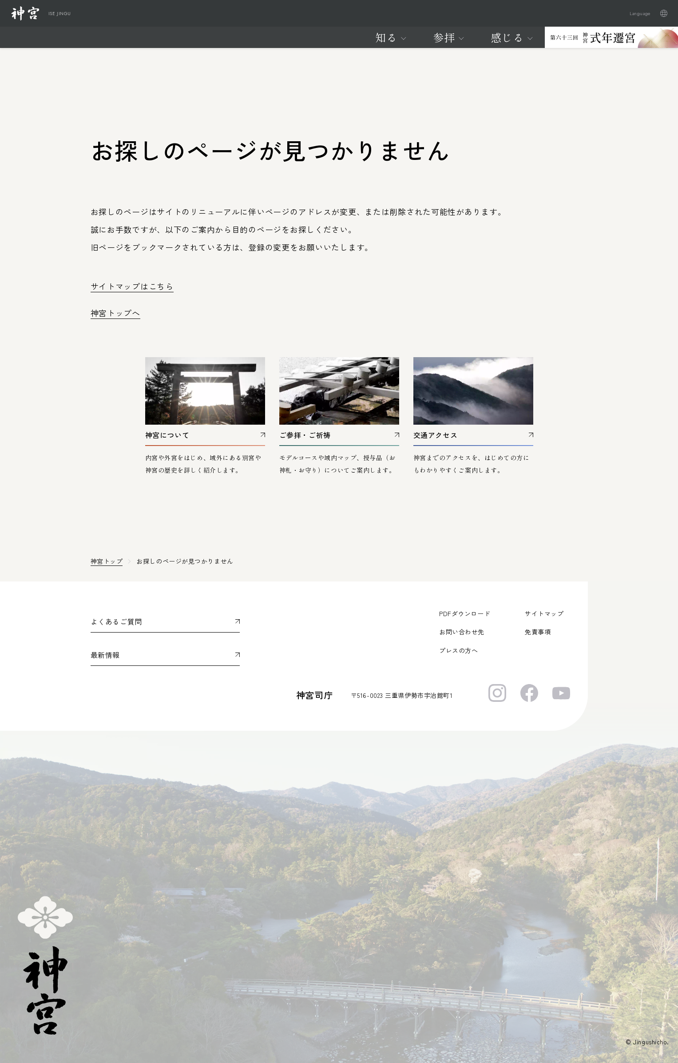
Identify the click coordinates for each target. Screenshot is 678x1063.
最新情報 (105, 654)
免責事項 (538, 631)
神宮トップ (107, 561)
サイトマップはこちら (132, 286)
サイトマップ (544, 613)
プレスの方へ (458, 650)
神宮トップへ (115, 313)
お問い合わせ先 (461, 631)
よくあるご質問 (116, 621)
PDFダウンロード (464, 613)
